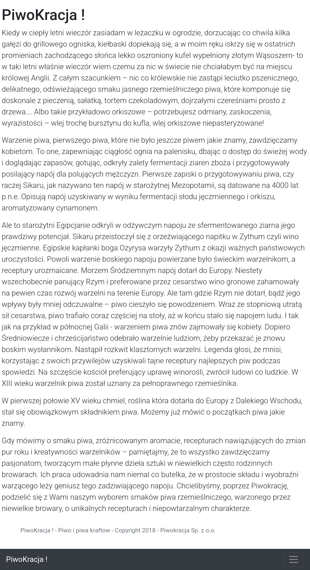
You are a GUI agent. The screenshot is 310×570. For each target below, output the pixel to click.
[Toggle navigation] (293, 559)
